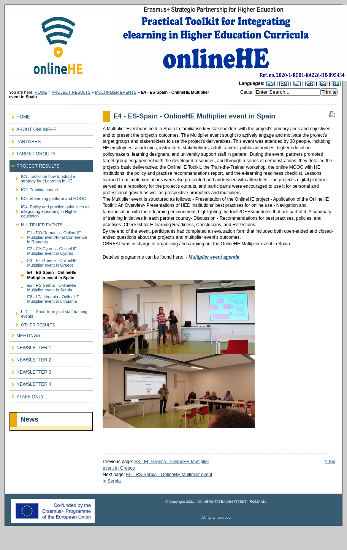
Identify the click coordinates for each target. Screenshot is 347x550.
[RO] (284, 83)
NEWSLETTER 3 (30, 370)
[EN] (270, 83)
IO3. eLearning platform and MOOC (48, 197)
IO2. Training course (34, 188)
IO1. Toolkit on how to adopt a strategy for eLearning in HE (42, 177)
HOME (41, 92)
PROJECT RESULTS (71, 92)
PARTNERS (25, 140)
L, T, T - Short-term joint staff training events (48, 312)
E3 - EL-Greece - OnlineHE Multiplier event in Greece (43, 262)
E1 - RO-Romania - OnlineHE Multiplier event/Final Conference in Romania (48, 236)
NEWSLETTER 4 (30, 383)
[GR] (310, 83)
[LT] (297, 83)
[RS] (336, 83)
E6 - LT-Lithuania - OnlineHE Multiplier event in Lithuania (44, 298)
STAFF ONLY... (28, 395)
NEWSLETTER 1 (30, 346)
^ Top (330, 461)
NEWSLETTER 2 (30, 358)
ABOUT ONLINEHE (33, 127)
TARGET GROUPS (32, 152)
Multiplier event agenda (214, 257)
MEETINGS (25, 333)
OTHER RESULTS (32, 323)
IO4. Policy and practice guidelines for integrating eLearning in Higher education (50, 210)
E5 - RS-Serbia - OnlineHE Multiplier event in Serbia (43, 287)
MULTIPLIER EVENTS (115, 92)
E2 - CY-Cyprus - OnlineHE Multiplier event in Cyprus (43, 250)
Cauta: (247, 92)
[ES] (323, 83)
